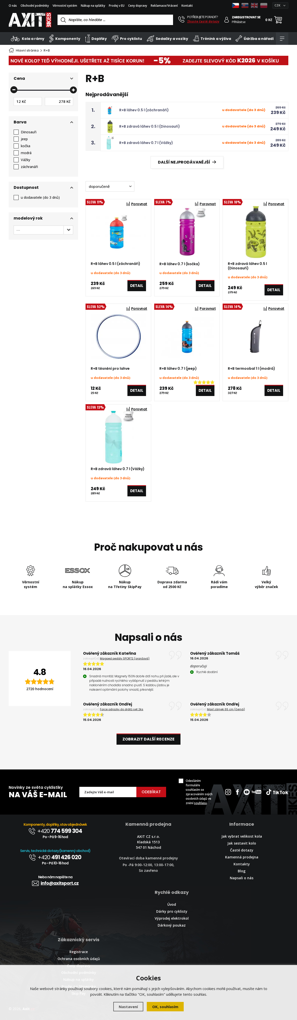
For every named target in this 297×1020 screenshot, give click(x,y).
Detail (136, 285)
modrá (26, 153)
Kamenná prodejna (241, 857)
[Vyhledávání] (115, 20)
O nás (13, 5)
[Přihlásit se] (226, 20)
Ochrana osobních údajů (79, 958)
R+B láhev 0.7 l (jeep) (178, 369)
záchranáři (29, 167)
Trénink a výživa (212, 38)
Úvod (171, 904)
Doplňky (96, 38)
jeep (24, 139)
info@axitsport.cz (55, 883)
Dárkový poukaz (172, 925)
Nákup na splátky (93, 5)
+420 (55, 831)
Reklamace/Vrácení (164, 5)
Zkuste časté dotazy (203, 21)
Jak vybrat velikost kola (241, 836)
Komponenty (64, 38)
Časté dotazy (241, 850)
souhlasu (200, 803)
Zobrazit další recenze (148, 739)
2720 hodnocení (39, 688)
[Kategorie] (282, 38)
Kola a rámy (27, 38)
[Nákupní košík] (278, 20)
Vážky (25, 160)
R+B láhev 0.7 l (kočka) (179, 264)
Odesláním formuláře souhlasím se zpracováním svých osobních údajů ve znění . (199, 792)
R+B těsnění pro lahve (110, 369)
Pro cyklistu (127, 38)
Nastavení (128, 1006)
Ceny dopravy (137, 5)
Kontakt (187, 5)
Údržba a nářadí (254, 38)
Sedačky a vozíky (167, 38)
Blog (241, 871)
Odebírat (151, 792)
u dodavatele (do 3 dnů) (40, 197)
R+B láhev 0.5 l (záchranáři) (144, 110)
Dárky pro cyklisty (171, 911)
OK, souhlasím (165, 1006)
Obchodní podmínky (35, 5)
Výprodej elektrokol (172, 918)
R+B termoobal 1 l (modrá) (251, 369)
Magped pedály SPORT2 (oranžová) (124, 658)
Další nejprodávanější (187, 162)
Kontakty (242, 864)
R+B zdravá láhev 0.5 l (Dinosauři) (149, 126)
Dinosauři (28, 132)
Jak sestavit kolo (241, 843)
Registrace (78, 951)
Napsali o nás (241, 878)
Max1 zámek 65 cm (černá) (226, 709)
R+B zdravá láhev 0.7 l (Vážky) (146, 142)
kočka (25, 146)
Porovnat (139, 204)
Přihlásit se (238, 22)
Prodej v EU (116, 5)
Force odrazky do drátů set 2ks (121, 709)
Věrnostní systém (65, 5)
